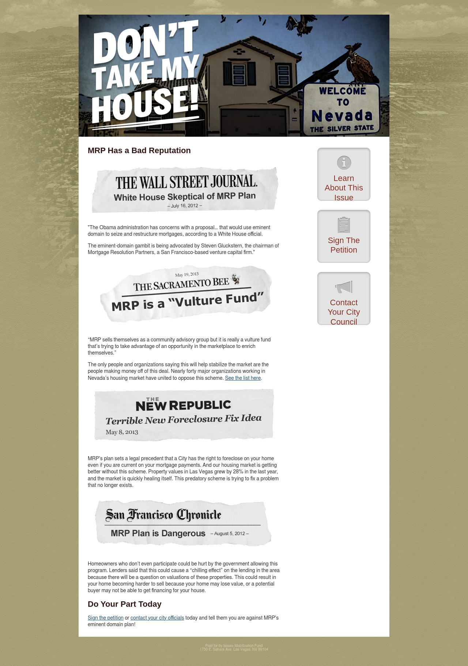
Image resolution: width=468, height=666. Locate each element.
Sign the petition (106, 618)
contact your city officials (157, 618)
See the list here (243, 378)
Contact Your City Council (344, 311)
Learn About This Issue (344, 187)
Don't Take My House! (234, 76)
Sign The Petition (344, 245)
